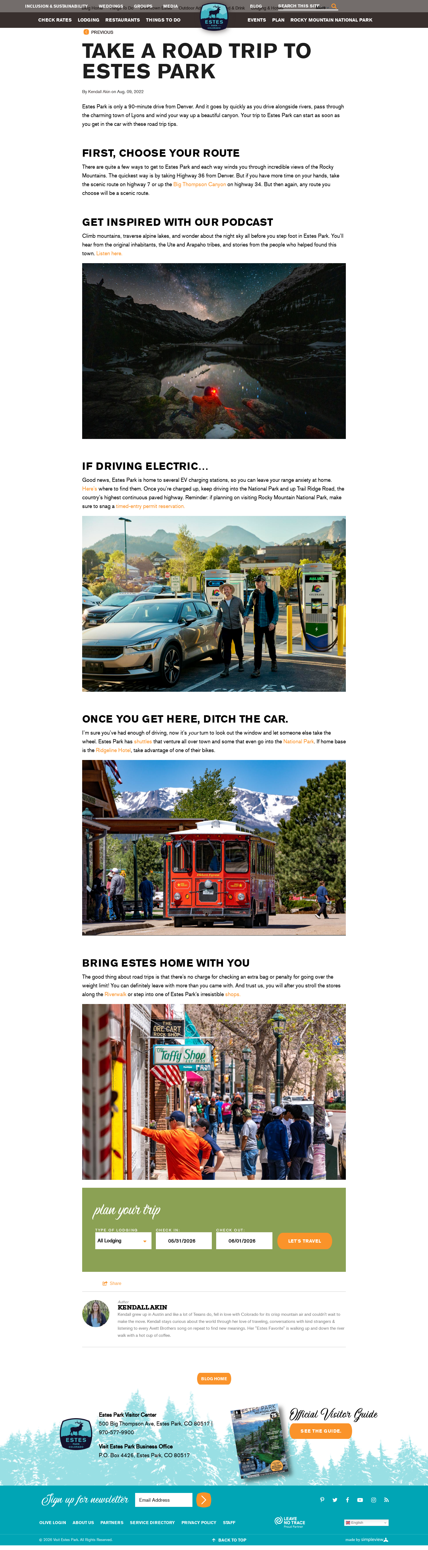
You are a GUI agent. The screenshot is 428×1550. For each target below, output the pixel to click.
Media (170, 6)
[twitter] (335, 1500)
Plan (278, 20)
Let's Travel (304, 1241)
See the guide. (321, 1431)
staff (229, 1522)
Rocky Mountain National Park (331, 20)
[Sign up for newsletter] (203, 1499)
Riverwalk (115, 994)
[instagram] (374, 1500)
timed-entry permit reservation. (150, 506)
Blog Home (214, 1378)
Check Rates (55, 20)
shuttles (143, 741)
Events (257, 20)
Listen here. (109, 253)
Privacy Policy (199, 1522)
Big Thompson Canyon (199, 184)
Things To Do (163, 20)
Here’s (89, 488)
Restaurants (122, 20)
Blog (256, 6)
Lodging (88, 20)
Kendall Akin (99, 91)
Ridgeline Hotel (113, 750)
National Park (298, 741)
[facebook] (348, 1500)
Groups (143, 6)
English (354, 1523)
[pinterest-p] (323, 1500)
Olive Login (52, 1522)
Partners (111, 1522)
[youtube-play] (361, 1500)
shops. (233, 994)
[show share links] (112, 1283)
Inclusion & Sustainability (56, 6)
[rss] (386, 1500)
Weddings (111, 6)
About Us (83, 1522)
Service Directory (152, 1522)
